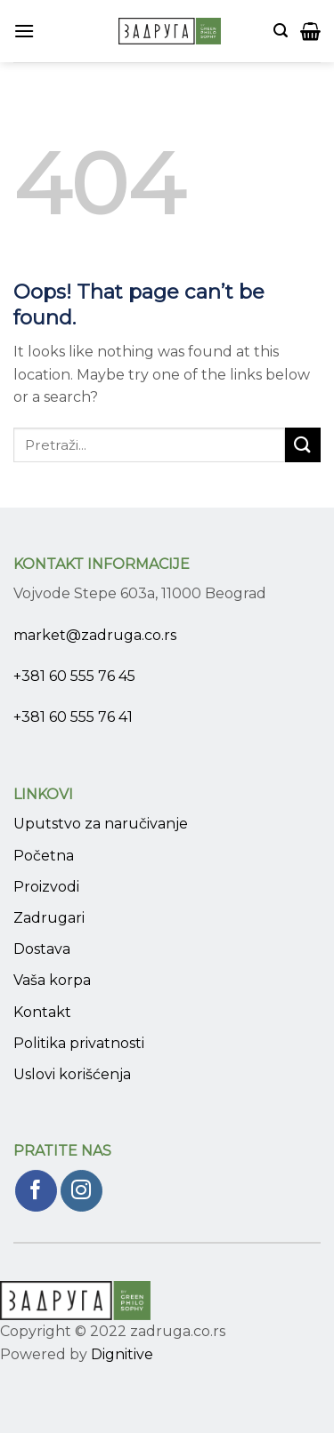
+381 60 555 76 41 (73, 716)
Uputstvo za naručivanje (100, 823)
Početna (43, 855)
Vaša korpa (52, 980)
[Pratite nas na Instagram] (81, 1191)
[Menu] (24, 30)
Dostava (41, 949)
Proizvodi (46, 886)
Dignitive (122, 1354)
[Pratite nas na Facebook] (36, 1191)
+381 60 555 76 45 (74, 676)
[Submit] (303, 445)
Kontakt (42, 1012)
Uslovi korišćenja (72, 1074)
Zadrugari (49, 917)
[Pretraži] (280, 30)
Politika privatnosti (78, 1043)
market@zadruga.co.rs (94, 635)
